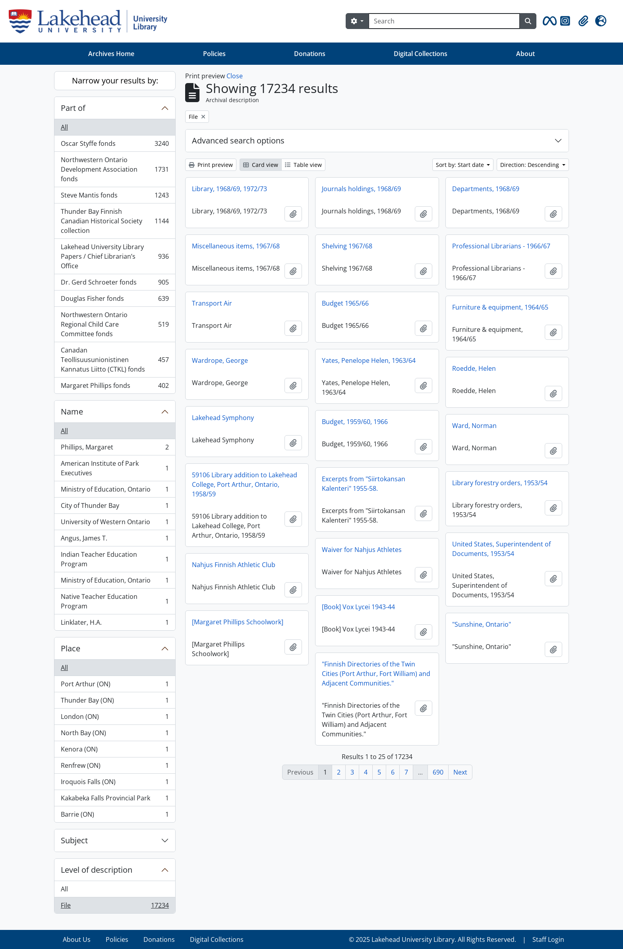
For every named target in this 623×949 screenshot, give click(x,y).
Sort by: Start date (461, 164)
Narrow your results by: (115, 80)
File (114, 907)
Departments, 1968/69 (485, 188)
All (64, 127)
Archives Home (111, 53)
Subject (74, 840)
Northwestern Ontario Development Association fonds (114, 169)
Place (70, 648)
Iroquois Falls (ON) (114, 783)
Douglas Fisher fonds (114, 300)
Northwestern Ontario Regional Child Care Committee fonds (114, 324)
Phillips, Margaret (114, 448)
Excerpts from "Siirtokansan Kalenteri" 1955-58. (363, 483)
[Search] (444, 21)
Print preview (211, 164)
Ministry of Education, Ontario (114, 491)
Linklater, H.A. (114, 624)
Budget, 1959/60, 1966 (355, 421)
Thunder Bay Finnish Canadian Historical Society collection (114, 221)
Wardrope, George (220, 360)
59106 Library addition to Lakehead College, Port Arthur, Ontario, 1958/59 (244, 484)
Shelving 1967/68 (347, 246)
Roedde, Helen (474, 368)
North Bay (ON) (114, 734)
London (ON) (114, 718)
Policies (214, 53)
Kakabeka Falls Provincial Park (114, 799)
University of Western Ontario (114, 523)
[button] (548, 21)
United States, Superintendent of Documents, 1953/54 (501, 549)
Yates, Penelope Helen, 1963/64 (369, 360)
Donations (309, 53)
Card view (260, 164)
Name (72, 411)
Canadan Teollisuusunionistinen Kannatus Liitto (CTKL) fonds (114, 360)
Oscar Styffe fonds (114, 145)
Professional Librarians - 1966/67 (501, 246)
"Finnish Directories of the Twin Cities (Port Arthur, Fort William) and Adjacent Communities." (376, 674)
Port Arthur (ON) (114, 685)
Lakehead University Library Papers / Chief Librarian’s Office (114, 256)
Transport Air (212, 303)
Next (460, 772)
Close (234, 76)
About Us (77, 939)
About (525, 53)
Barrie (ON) (114, 816)
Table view (303, 164)
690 (438, 772)
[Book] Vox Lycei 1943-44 (358, 606)
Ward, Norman (474, 425)
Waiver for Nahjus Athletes (362, 549)
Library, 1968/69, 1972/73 (229, 188)
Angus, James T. (114, 539)
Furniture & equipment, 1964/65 (500, 307)
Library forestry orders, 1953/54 (500, 482)
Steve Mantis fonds (114, 196)
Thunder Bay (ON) (114, 702)
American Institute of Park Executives (114, 468)
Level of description (96, 869)
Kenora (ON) (114, 750)
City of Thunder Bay (114, 507)
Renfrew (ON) (114, 767)
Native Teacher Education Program (114, 601)
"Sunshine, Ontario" (481, 624)
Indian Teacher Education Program (114, 559)
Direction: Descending (530, 164)
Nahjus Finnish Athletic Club (233, 564)
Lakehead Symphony (223, 417)
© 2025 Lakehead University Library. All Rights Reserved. (432, 939)
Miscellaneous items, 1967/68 (236, 246)
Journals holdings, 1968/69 (361, 188)
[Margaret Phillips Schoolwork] (237, 622)
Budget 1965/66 (345, 303)
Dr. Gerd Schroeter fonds (114, 284)
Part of (73, 108)
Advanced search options (238, 140)
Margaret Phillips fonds (114, 387)
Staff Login (548, 939)
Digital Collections (420, 53)
